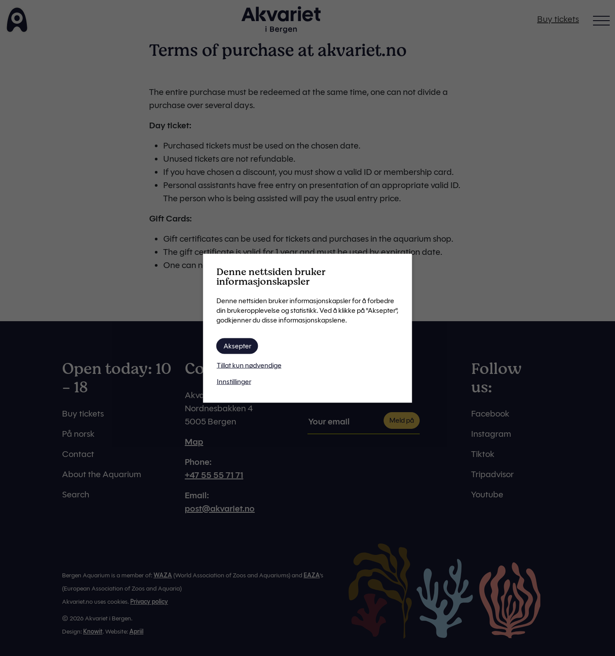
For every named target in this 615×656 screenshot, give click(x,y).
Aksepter (237, 345)
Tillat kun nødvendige (249, 365)
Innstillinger (234, 381)
